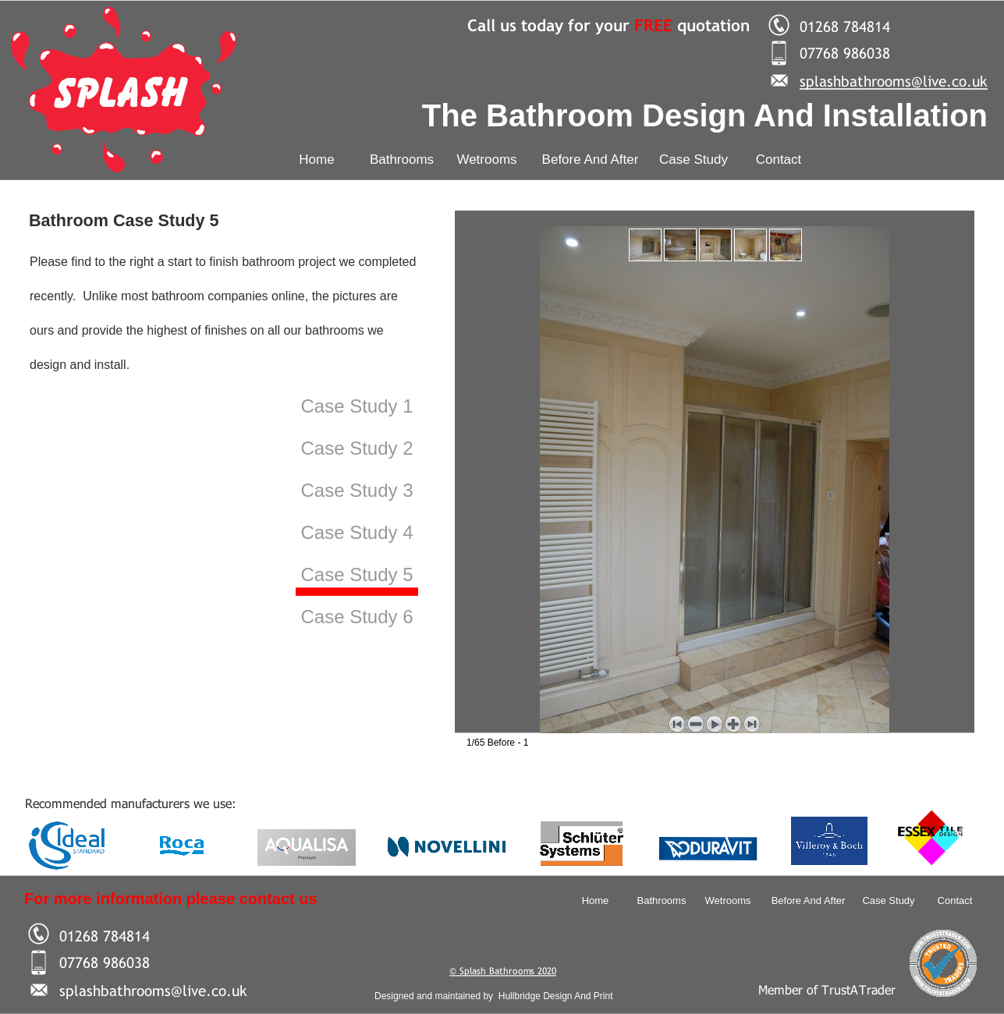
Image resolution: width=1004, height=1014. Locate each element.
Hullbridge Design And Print (555, 996)
